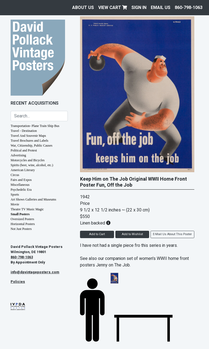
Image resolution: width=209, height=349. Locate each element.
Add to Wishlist (132, 234)
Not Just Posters (21, 229)
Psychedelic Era (21, 190)
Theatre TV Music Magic (27, 209)
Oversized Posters (22, 219)
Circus (15, 175)
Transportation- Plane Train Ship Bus (35, 126)
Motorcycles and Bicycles (28, 160)
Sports (15, 194)
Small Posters (20, 214)
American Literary (23, 170)
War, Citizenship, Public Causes (32, 145)
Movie (15, 204)
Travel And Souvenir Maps (28, 136)
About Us (83, 7)
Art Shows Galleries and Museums (33, 199)
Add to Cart (97, 234)
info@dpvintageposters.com (35, 272)
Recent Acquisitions (35, 103)
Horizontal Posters (23, 224)
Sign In (138, 7)
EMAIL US (160, 7)
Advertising (18, 155)
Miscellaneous (20, 185)
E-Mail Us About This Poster (172, 234)
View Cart (112, 7)
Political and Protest (24, 150)
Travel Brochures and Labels (29, 140)
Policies (18, 281)
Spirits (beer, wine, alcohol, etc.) (32, 165)
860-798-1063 (188, 7)
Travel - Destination (24, 131)
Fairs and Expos (21, 180)
